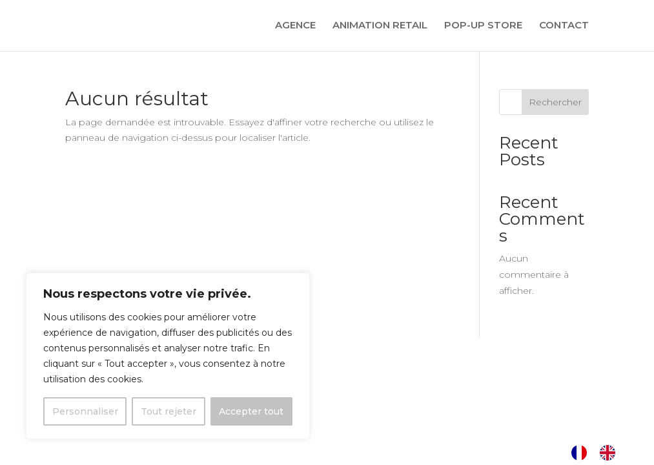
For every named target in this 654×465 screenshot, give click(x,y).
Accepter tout (251, 411)
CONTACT (564, 26)
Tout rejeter (168, 411)
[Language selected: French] (599, 453)
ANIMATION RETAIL (379, 26)
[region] (168, 356)
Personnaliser (85, 411)
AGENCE (295, 26)
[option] (610, 452)
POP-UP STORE (483, 26)
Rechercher (555, 102)
